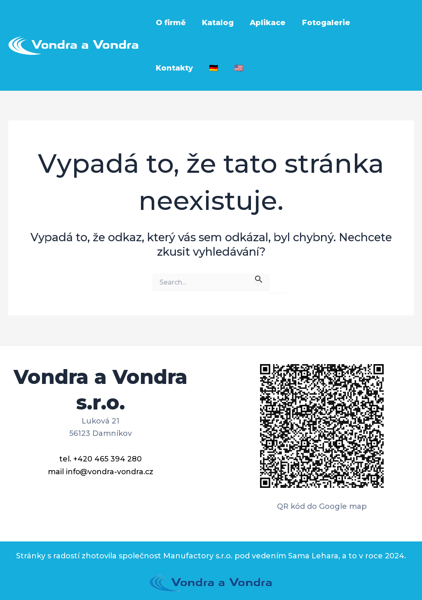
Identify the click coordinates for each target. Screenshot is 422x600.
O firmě (170, 22)
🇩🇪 (159, 68)
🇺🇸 (183, 68)
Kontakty (378, 22)
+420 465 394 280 (107, 458)
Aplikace (264, 22)
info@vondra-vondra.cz (109, 470)
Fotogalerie (321, 22)
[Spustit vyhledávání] (259, 278)
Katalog (216, 22)
